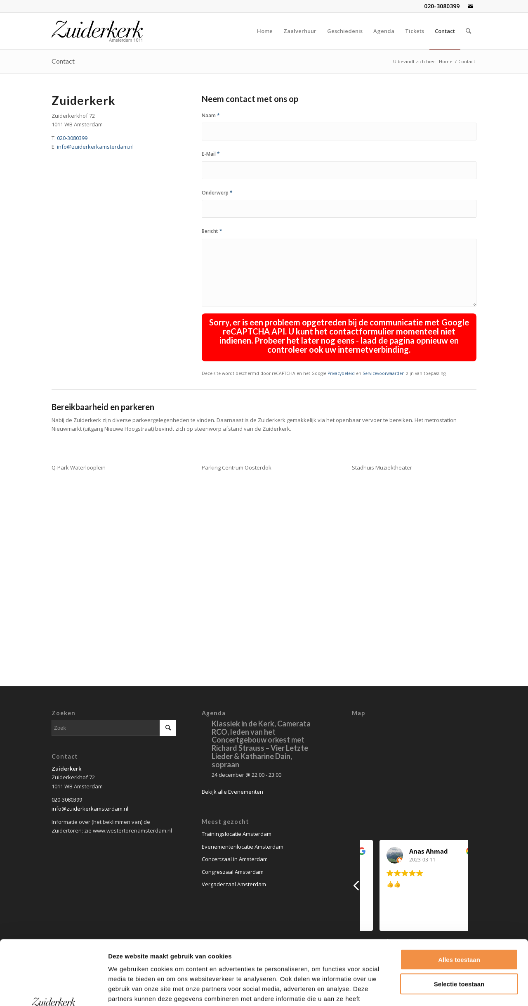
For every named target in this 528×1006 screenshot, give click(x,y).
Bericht (212, 231)
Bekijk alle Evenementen (232, 791)
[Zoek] (468, 31)
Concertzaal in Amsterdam (235, 859)
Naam (211, 115)
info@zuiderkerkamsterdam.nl (95, 146)
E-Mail (211, 153)
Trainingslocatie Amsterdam (236, 834)
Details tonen (444, 989)
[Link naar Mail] (470, 6)
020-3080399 (442, 6)
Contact (63, 61)
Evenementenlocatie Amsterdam (242, 846)
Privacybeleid (341, 373)
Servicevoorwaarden (384, 373)
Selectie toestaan (459, 923)
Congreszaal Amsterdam (233, 872)
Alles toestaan (459, 898)
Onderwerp (217, 192)
